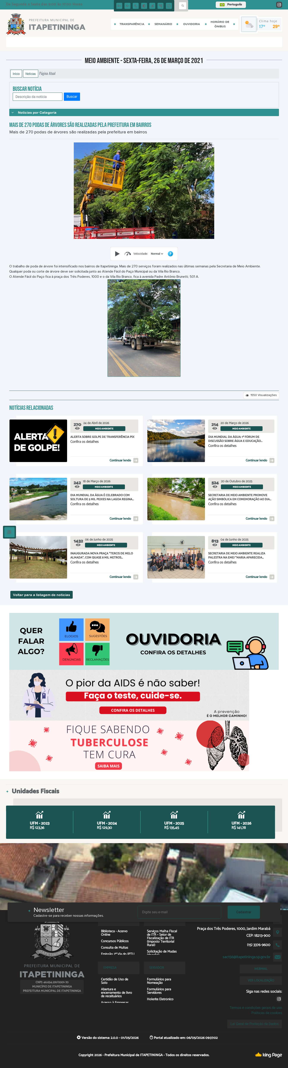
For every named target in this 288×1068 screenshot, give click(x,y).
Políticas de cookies (266, 1013)
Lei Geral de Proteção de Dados (255, 1024)
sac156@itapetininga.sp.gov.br (246, 957)
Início (16, 73)
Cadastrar (243, 912)
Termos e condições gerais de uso (256, 1008)
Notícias (30, 73)
